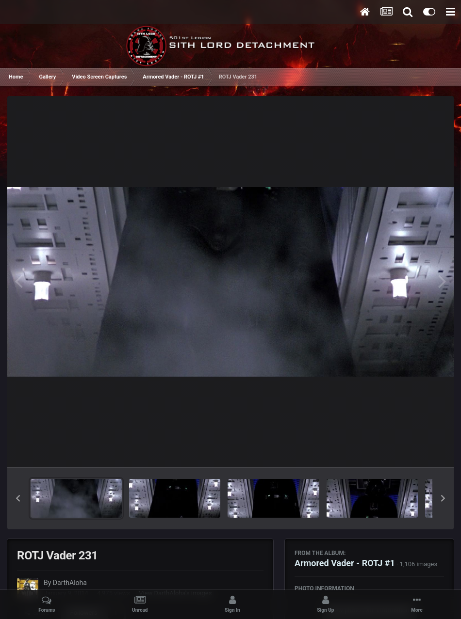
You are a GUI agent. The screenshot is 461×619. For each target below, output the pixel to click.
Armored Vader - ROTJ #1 (345, 563)
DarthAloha (70, 583)
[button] (18, 498)
